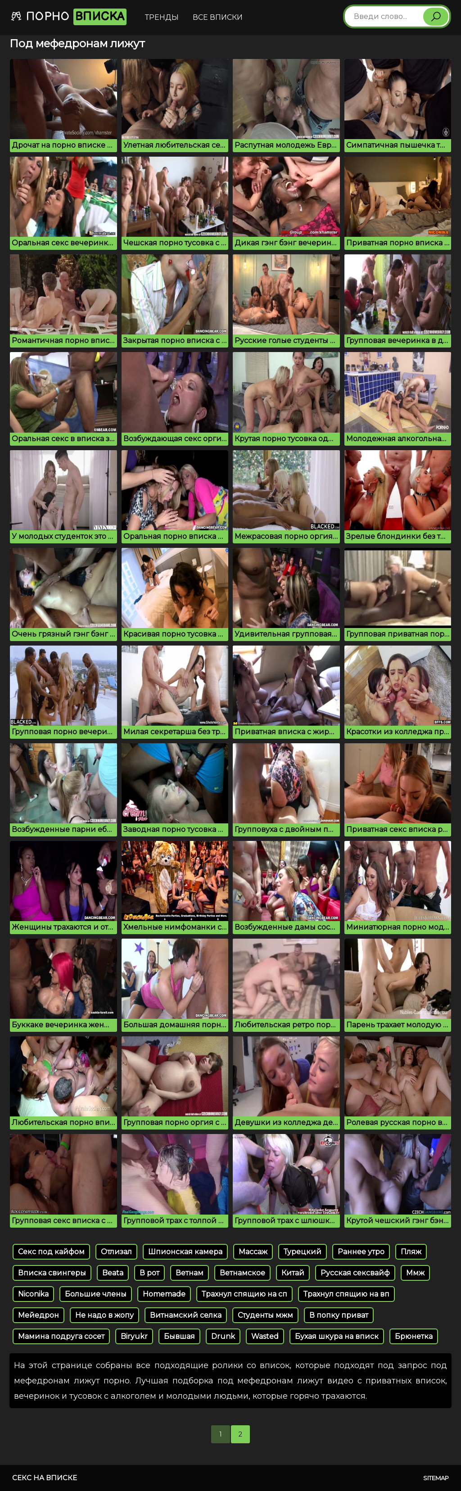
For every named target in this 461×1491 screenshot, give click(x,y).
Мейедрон (38, 1315)
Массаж (253, 1251)
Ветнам (189, 1273)
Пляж (411, 1251)
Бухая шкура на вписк (337, 1336)
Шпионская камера (185, 1251)
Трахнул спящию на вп (346, 1294)
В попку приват (338, 1315)
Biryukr (134, 1336)
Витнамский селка (185, 1315)
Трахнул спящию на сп (244, 1294)
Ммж (415, 1273)
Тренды (162, 17)
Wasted (265, 1336)
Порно (68, 17)
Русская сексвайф (355, 1273)
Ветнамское (242, 1273)
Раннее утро (361, 1251)
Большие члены (96, 1294)
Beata (112, 1273)
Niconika (33, 1294)
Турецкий (302, 1251)
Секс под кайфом (51, 1251)
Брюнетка (414, 1336)
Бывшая (179, 1336)
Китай (292, 1273)
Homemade (164, 1294)
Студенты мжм (265, 1315)
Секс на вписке (44, 1477)
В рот (149, 1273)
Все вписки (218, 17)
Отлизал (116, 1251)
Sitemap (436, 1478)
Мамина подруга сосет (61, 1336)
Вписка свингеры (52, 1273)
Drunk (223, 1336)
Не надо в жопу (104, 1315)
